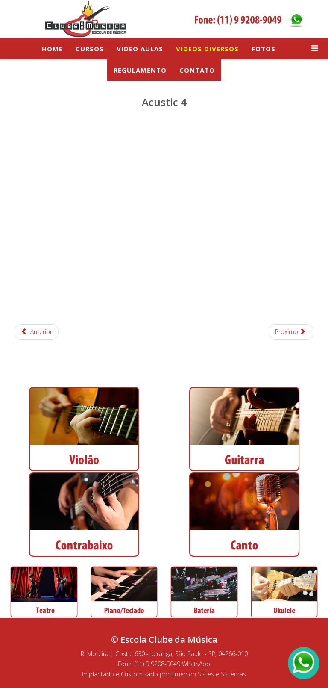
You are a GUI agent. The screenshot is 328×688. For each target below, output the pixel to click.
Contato (197, 70)
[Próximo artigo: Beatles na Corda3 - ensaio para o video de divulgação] (291, 332)
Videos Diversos (207, 48)
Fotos (263, 48)
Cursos (90, 48)
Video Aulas (140, 48)
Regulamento (140, 70)
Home (52, 48)
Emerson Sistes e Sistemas (208, 674)
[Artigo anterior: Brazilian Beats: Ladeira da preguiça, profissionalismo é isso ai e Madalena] (37, 332)
